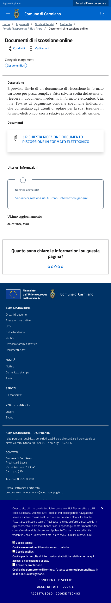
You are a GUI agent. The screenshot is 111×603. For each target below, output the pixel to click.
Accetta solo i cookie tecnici (55, 593)
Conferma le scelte (55, 580)
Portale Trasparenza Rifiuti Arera (22, 28)
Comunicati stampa (17, 372)
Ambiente (66, 24)
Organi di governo (16, 314)
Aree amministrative (18, 320)
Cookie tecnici (24, 542)
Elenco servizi (14, 395)
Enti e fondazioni (15, 332)
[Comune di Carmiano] (39, 14)
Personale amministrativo (21, 344)
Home (6, 24)
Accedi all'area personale (90, 3)
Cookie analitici (25, 551)
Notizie (10, 366)
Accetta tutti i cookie (55, 586)
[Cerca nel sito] (102, 13)
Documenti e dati (16, 350)
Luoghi (10, 411)
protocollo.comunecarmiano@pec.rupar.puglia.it (34, 492)
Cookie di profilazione (29, 565)
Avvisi (9, 378)
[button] (12, 3)
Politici (10, 338)
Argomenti (22, 24)
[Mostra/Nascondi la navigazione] (8, 13)
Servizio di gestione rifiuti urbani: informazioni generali (51, 197)
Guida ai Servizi (44, 24)
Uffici (9, 326)
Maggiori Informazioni (76, 535)
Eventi (9, 417)
